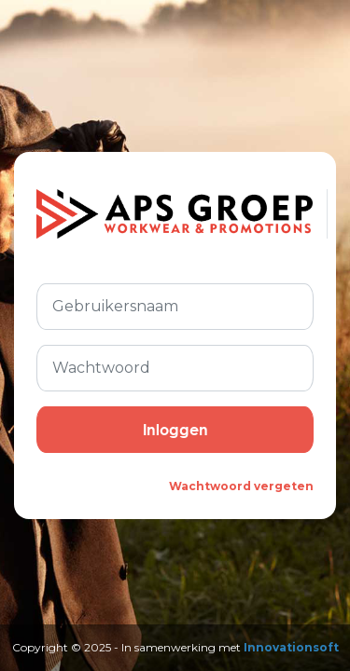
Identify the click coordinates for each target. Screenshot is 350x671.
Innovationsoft (291, 647)
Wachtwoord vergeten (241, 486)
